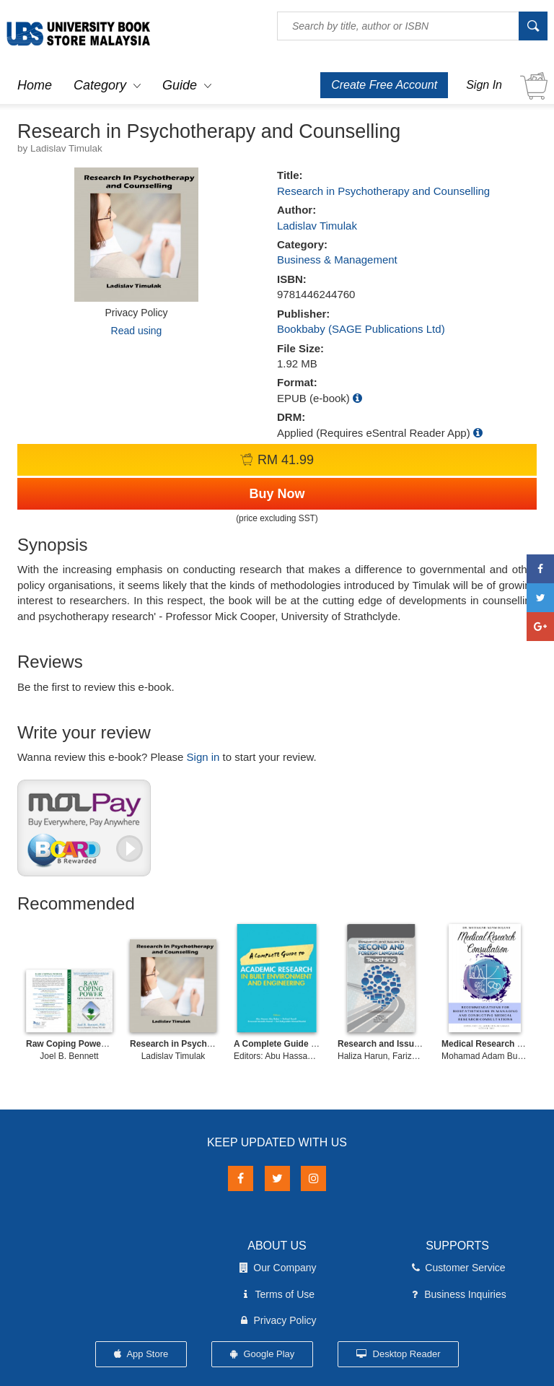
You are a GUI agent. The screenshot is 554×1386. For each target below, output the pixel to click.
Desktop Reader (398, 1353)
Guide (179, 85)
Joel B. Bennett (69, 1056)
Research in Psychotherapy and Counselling (383, 191)
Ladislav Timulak (317, 225)
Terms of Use (277, 1294)
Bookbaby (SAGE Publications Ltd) (361, 329)
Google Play (262, 1353)
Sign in (203, 757)
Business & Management (337, 259)
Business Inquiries (457, 1294)
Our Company (276, 1267)
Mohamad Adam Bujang (487, 1056)
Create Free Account (384, 85)
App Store (141, 1353)
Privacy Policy (276, 1320)
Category (100, 85)
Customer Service (457, 1267)
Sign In (484, 85)
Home (34, 85)
